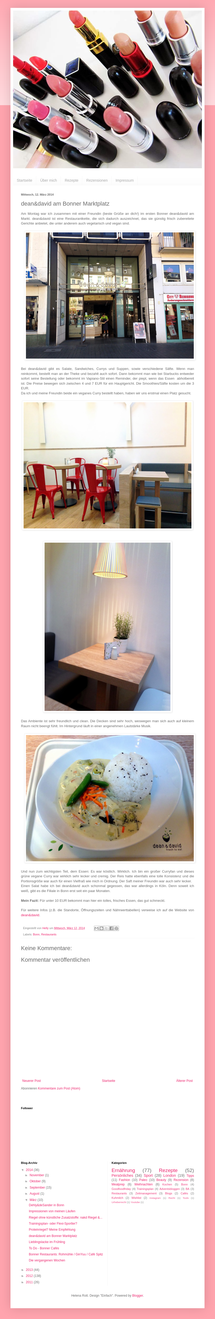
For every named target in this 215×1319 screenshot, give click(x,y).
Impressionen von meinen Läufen (52, 1211)
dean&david (30, 915)
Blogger (137, 1295)
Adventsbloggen (169, 1188)
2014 (30, 1170)
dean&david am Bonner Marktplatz (53, 1236)
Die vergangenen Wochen (47, 1260)
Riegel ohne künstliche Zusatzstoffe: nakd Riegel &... (66, 1217)
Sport (148, 1175)
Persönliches (122, 1175)
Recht (171, 1197)
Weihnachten (144, 1184)
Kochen (167, 1184)
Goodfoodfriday (121, 1188)
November (37, 1175)
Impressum (125, 180)
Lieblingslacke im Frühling (47, 1242)
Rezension (181, 1180)
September (38, 1187)
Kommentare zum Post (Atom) (59, 1088)
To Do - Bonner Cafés (44, 1248)
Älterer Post (184, 1081)
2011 (30, 1282)
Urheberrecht (119, 1202)
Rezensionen (97, 180)
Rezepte (71, 180)
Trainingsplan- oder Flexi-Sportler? (53, 1223)
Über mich (48, 180)
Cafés (184, 1193)
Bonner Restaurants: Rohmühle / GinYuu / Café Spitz (66, 1254)
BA (187, 1188)
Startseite (24, 180)
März (33, 1200)
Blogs (168, 1193)
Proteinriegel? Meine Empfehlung (52, 1229)
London (169, 1175)
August (35, 1193)
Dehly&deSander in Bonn (46, 1205)
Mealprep (118, 1184)
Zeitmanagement (146, 1193)
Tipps (190, 1176)
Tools (186, 1197)
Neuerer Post (31, 1081)
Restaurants (48, 934)
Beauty (161, 1180)
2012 (30, 1276)
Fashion (124, 1180)
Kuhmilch (117, 1197)
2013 (30, 1270)
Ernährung (123, 1170)
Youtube (135, 1202)
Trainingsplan (145, 1188)
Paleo (143, 1180)
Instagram (155, 1197)
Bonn (36, 934)
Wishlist (136, 1197)
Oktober (36, 1181)
